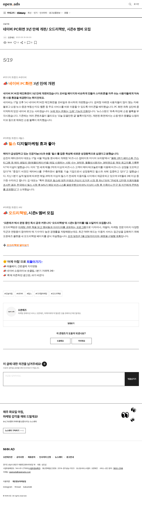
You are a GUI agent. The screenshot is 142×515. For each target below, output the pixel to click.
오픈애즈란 (7, 457)
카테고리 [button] (9, 12)
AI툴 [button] (66, 13)
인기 (35, 13)
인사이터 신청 (45, 457)
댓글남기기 (132, 379)
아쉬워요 (81, 341)
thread (18, 487)
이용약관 (6, 481)
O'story (21, 13)
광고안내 (70, 457)
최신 (29, 13)
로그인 (136, 4)
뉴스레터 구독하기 (14, 430)
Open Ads (11, 4)
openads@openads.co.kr (20, 472)
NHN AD (9, 449)
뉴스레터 (58, 457)
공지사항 (20, 457)
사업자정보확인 (34, 468)
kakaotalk (27, 487)
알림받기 (71, 323)
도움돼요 (60, 341)
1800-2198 (118, 468)
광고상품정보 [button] (54, 13)
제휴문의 (31, 457)
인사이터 (43, 13)
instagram (7, 487)
